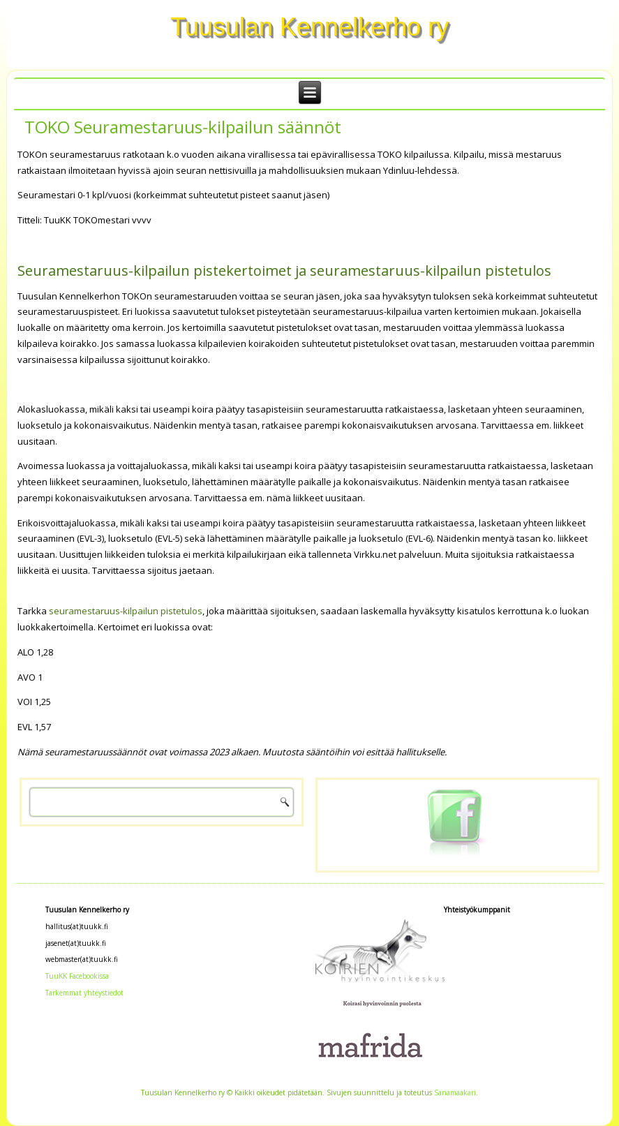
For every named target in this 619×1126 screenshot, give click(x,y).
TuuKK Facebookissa (77, 976)
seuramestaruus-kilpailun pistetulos (125, 611)
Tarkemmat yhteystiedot (84, 993)
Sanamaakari (455, 1092)
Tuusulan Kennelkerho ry (309, 27)
